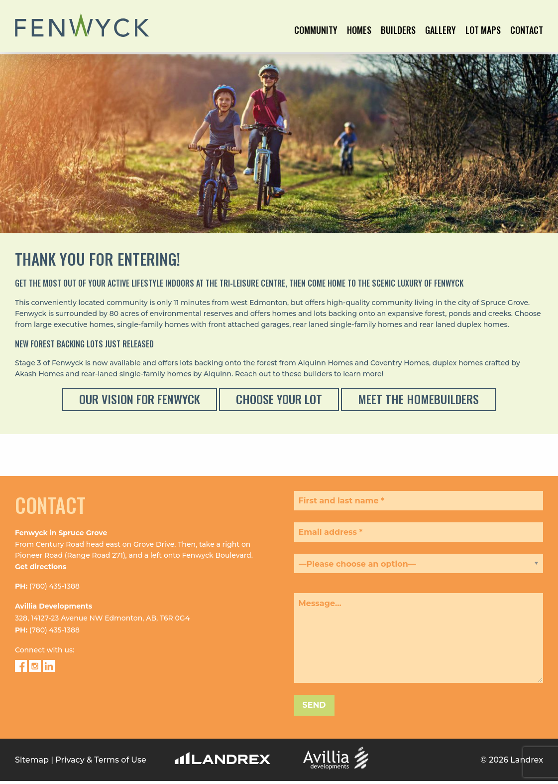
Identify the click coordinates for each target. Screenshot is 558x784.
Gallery (440, 30)
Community (315, 30)
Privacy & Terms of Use (100, 742)
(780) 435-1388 (54, 568)
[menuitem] (315, 38)
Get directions (40, 548)
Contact (526, 30)
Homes (359, 30)
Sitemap (32, 742)
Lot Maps (483, 30)
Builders (398, 30)
